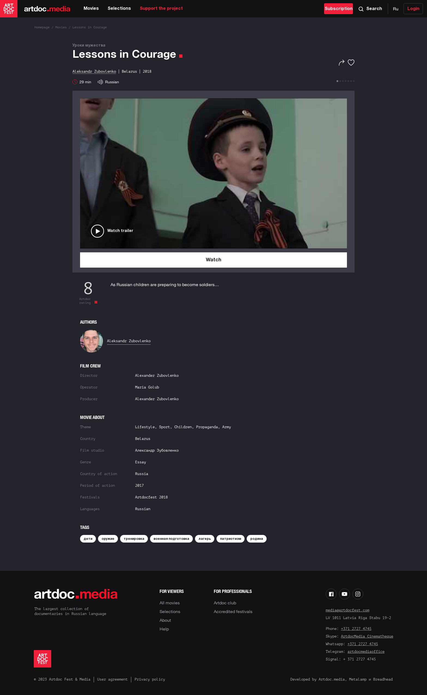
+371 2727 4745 (356, 629)
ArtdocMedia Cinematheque (367, 636)
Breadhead (383, 679)
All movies (170, 603)
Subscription (339, 9)
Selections (119, 9)
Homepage (42, 27)
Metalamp (358, 679)
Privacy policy (150, 679)
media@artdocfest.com (347, 610)
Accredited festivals (233, 611)
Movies (91, 9)
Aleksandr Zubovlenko (129, 341)
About (165, 620)
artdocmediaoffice (366, 652)
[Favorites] (351, 62)
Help (164, 629)
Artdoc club (225, 603)
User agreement (112, 679)
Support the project (161, 9)
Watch (213, 260)
